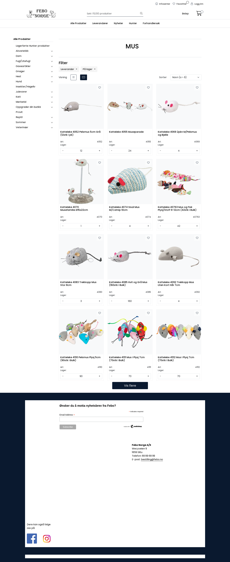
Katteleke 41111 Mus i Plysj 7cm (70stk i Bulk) (127, 359)
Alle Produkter (78, 23)
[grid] (83, 77)
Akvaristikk (22, 51)
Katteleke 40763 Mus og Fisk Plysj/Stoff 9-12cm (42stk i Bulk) (177, 209)
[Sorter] (185, 77)
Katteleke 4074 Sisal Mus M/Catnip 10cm (124, 209)
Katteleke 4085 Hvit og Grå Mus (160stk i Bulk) (128, 284)
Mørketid (21, 102)
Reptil (19, 117)
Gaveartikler (23, 66)
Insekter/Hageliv (25, 86)
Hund (19, 81)
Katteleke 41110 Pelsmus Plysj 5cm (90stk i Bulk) (80, 359)
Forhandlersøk (151, 23)
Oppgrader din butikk (28, 107)
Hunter (133, 23)
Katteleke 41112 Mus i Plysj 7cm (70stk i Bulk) (176, 359)
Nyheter (118, 23)
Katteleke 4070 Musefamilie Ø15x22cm (74, 209)
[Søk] (113, 14)
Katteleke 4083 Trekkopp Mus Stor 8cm (78, 284)
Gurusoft (115, 556)
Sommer (21, 122)
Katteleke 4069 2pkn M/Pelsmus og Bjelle (177, 133)
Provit (19, 112)
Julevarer (21, 91)
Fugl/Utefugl (23, 61)
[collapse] (51, 51)
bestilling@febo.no (152, 459)
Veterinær (22, 127)
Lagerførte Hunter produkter (33, 46)
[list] (74, 77)
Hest (18, 76)
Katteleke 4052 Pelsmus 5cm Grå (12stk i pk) (80, 133)
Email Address (67, 414)
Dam (18, 56)
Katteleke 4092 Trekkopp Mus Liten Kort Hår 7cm (176, 284)
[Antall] (81, 151)
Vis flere (130, 385)
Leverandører (100, 23)
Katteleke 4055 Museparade (126, 132)
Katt (18, 96)
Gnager (20, 71)
